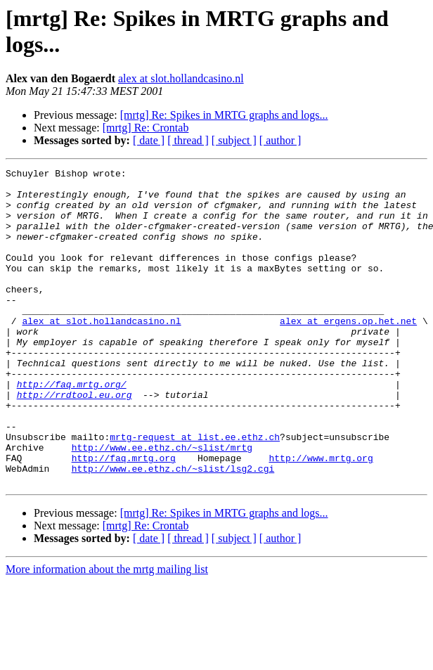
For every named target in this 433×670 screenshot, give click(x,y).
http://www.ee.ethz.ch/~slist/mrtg (162, 504)
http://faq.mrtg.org (124, 516)
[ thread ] (188, 140)
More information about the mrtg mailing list (107, 632)
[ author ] (280, 140)
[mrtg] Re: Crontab (146, 128)
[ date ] (148, 140)
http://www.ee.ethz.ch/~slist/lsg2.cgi (173, 529)
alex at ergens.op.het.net (348, 352)
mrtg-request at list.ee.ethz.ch (195, 491)
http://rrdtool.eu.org (74, 440)
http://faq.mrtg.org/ (72, 428)
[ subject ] (234, 140)
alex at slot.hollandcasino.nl (181, 78)
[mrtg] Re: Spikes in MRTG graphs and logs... (224, 115)
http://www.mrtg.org (321, 516)
